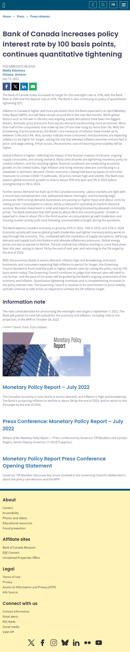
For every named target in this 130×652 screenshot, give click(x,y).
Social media (11, 627)
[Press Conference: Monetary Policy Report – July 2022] (65, 425)
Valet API (8, 632)
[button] (6, 86)
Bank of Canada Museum (19, 547)
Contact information (16, 611)
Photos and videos (15, 518)
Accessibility (11, 513)
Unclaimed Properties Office (21, 558)
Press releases (40, 16)
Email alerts (10, 617)
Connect (11, 553)
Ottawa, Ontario (14, 74)
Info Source (10, 592)
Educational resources (17, 523)
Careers (8, 508)
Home (7, 16)
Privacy (7, 582)
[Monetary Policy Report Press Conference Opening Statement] (65, 462)
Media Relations (14, 70)
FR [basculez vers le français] (113, 5)
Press (20, 16)
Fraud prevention (14, 528)
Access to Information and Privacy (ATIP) (29, 587)
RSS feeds (9, 622)
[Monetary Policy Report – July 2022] (65, 387)
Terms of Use (11, 577)
